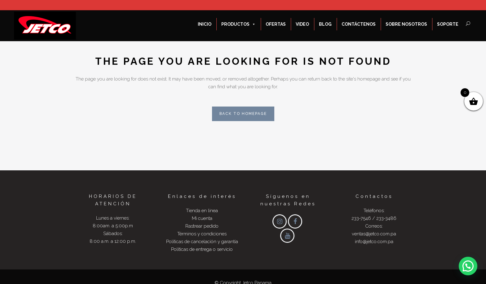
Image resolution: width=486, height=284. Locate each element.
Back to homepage (243, 113)
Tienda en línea (202, 210)
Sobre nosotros (406, 24)
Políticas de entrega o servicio (202, 249)
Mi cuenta (202, 218)
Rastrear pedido (202, 226)
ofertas (276, 24)
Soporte (447, 24)
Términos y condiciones (202, 234)
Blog (325, 24)
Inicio (204, 24)
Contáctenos (359, 24)
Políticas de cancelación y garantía (202, 241)
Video (302, 24)
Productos (238, 24)
